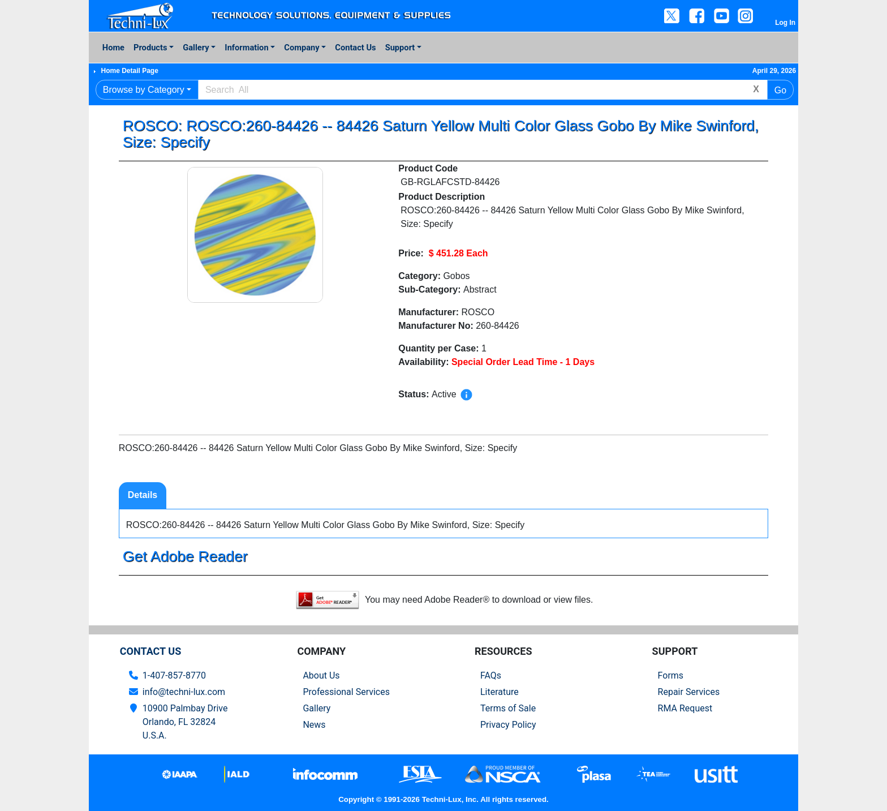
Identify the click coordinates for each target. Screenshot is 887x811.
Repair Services (689, 691)
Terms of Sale (508, 708)
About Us (321, 675)
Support (400, 47)
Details (142, 495)
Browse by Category (143, 90)
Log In (785, 23)
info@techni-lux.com (184, 691)
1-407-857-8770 (174, 675)
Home (113, 47)
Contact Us (355, 47)
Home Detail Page (129, 71)
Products (150, 47)
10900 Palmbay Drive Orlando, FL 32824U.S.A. (185, 722)
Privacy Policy (508, 724)
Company (301, 47)
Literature (499, 691)
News (314, 724)
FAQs (490, 675)
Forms (671, 675)
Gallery (196, 47)
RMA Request (685, 708)
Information (246, 47)
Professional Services (346, 691)
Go (780, 90)
